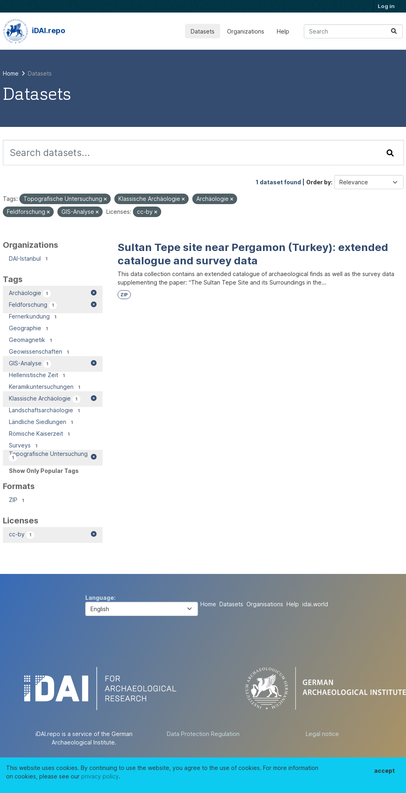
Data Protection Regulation (203, 733)
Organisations (264, 604)
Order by (318, 182)
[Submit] (394, 31)
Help (283, 31)
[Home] (11, 73)
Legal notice (322, 733)
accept (384, 770)
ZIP (124, 294)
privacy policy (100, 776)
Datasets (203, 31)
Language (99, 597)
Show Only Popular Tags (44, 470)
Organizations (245, 31)
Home (208, 604)
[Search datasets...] (353, 31)
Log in (386, 6)
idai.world (315, 604)
